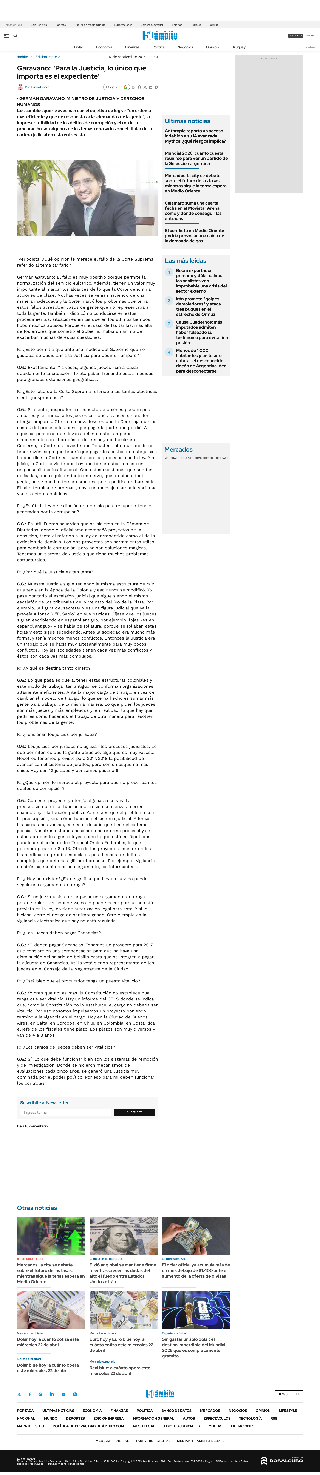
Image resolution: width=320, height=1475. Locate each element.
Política (158, 47)
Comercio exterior (152, 24)
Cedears (222, 458)
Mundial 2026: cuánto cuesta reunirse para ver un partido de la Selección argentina (196, 158)
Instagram (40, 1394)
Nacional (26, 1418)
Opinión (212, 47)
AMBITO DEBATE (200, 1441)
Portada (25, 1410)
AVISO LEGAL (144, 1426)
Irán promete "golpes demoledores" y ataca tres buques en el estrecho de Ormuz (198, 306)
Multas (215, 1426)
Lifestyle (288, 1410)
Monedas (171, 458)
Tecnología (250, 1418)
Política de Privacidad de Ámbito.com (88, 1426)
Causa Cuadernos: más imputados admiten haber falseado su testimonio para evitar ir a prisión (202, 332)
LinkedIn (52, 1394)
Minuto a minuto (32, 1259)
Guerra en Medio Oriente (89, 24)
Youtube (63, 1394)
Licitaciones (242, 1426)
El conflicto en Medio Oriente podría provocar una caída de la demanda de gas (194, 236)
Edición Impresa (108, 1418)
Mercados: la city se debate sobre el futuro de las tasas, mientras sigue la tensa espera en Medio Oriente (196, 183)
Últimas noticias (58, 1410)
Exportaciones (123, 24)
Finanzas (132, 47)
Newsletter (310, 47)
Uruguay (239, 47)
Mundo (50, 1418)
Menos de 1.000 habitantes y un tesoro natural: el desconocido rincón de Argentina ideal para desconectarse (201, 361)
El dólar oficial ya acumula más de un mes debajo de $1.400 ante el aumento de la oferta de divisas (196, 1270)
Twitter (19, 1394)
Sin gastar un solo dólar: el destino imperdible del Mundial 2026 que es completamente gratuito (193, 1347)
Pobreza (61, 24)
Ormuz (214, 24)
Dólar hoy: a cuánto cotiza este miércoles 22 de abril (48, 1342)
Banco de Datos (176, 1410)
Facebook (30, 1394)
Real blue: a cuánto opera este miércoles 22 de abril (120, 1370)
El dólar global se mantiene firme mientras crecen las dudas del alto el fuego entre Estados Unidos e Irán (123, 1273)
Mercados (210, 1410)
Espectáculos (217, 1418)
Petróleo (196, 24)
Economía (104, 47)
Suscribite (134, 1112)
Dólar (78, 47)
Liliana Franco (40, 87)
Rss (274, 1418)
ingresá (310, 35)
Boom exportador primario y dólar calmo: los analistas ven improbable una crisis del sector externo (201, 281)
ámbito (22, 57)
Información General (153, 1418)
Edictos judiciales (182, 1426)
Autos (189, 1418)
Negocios (185, 47)
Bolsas (186, 458)
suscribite (295, 35)
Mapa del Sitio (30, 1426)
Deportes (75, 1418)
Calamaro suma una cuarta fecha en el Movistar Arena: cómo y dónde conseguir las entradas (193, 210)
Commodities (203, 458)
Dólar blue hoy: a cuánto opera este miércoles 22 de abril (48, 1367)
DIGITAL (112, 1441)
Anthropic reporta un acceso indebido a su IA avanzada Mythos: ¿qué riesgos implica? (195, 136)
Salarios (177, 24)
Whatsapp (75, 1394)
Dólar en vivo (39, 24)
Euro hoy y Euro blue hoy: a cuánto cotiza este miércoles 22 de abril (121, 1344)
